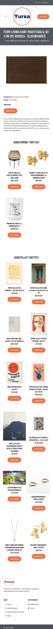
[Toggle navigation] (6, 16)
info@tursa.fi (45, 2)
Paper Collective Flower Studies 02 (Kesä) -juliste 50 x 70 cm (38, 389)
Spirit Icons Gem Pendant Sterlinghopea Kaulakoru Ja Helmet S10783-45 (14, 547)
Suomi (39, 2)
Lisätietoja (10, 111)
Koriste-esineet (17, 97)
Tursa (9, 604)
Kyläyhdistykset (12, 608)
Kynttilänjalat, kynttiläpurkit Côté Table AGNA (14, 175)
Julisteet (26, 97)
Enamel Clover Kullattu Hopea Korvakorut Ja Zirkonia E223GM (39, 175)
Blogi (9, 616)
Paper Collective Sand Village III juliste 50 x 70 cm (38, 290)
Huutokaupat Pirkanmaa (15, 612)
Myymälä (43, 17)
